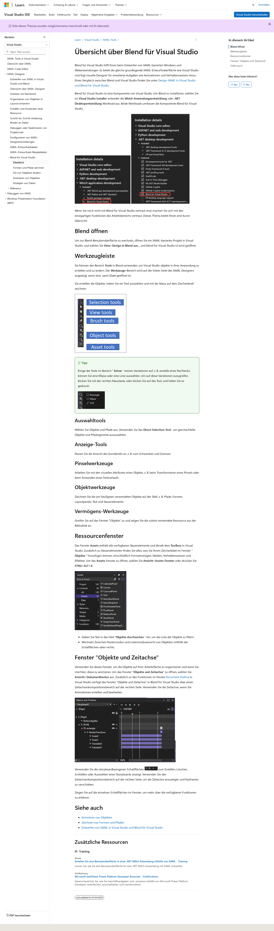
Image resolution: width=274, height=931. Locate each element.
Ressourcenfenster (240, 56)
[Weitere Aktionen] (196, 40)
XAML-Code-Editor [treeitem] (17, 69)
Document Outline (177, 677)
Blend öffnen (237, 46)
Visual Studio (92, 39)
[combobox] (27, 45)
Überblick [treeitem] (18, 162)
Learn (78, 39)
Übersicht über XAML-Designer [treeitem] (27, 88)
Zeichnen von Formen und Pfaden (103, 822)
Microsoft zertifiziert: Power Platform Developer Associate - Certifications (116, 876)
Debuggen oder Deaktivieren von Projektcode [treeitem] (28, 130)
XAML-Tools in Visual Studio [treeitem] (23, 58)
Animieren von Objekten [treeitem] (26, 178)
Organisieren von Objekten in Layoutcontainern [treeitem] (26, 101)
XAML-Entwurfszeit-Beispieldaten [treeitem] (28, 152)
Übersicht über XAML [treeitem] (19, 63)
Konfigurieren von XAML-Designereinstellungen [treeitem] (24, 140)
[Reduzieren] (44, 37)
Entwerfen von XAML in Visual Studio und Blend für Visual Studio (122, 827)
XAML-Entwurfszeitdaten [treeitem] (24, 147)
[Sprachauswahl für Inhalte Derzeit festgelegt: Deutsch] (12, 926)
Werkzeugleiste (238, 51)
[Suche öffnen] (253, 5)
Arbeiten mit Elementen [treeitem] (23, 94)
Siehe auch (236, 65)
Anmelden (264, 4)
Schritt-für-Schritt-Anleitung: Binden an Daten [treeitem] (26, 120)
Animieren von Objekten (97, 817)
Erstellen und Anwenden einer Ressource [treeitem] (26, 111)
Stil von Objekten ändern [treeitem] (27, 172)
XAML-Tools (109, 39)
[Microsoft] (6, 5)
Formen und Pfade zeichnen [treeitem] (28, 167)
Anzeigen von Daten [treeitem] (24, 183)
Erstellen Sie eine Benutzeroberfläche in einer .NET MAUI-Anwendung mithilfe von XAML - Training (131, 861)
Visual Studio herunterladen (252, 14)
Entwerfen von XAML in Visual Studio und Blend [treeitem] (26, 81)
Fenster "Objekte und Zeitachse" (248, 61)
